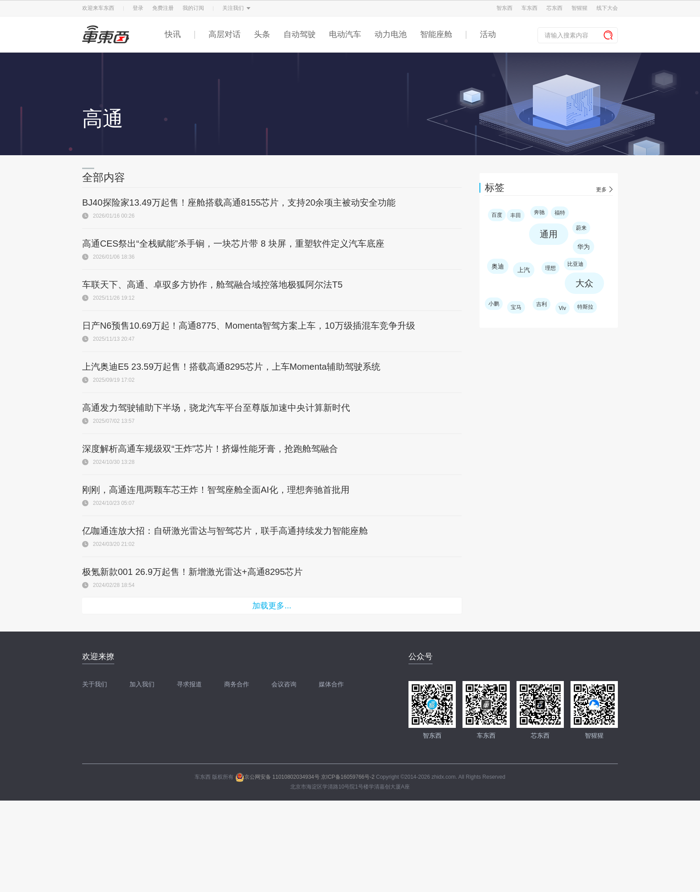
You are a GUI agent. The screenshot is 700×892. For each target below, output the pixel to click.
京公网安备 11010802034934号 (277, 777)
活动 (488, 34)
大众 (584, 283)
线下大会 (607, 8)
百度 (497, 215)
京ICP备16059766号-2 (348, 777)
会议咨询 (283, 684)
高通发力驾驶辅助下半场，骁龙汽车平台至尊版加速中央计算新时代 (216, 408)
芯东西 (554, 8)
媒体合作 (331, 684)
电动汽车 (345, 34)
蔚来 (581, 228)
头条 (262, 34)
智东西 (504, 8)
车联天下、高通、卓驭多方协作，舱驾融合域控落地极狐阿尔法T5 (212, 284)
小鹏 (493, 304)
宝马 (516, 307)
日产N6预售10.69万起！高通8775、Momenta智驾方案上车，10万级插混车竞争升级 (248, 325)
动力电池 (391, 34)
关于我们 (94, 684)
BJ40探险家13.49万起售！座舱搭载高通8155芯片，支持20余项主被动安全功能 (239, 202)
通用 (549, 234)
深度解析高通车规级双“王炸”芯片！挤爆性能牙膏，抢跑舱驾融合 (210, 449)
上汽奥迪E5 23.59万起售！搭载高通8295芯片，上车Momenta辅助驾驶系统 (231, 367)
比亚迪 (575, 264)
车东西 (529, 8)
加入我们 (141, 684)
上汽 (523, 269)
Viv (562, 308)
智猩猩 (579, 8)
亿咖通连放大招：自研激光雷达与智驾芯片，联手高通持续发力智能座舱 (225, 531)
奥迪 (498, 266)
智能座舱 (436, 34)
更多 (601, 189)
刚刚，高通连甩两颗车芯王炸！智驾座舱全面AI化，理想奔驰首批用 (216, 490)
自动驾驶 (299, 34)
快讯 (173, 34)
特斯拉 (585, 307)
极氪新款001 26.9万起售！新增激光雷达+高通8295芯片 (192, 572)
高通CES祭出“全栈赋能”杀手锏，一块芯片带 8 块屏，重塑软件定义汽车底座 (233, 243)
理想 (550, 268)
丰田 (515, 215)
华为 (583, 246)
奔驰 (539, 212)
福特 (559, 213)
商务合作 (236, 684)
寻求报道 (189, 684)
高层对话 (224, 34)
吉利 (541, 304)
